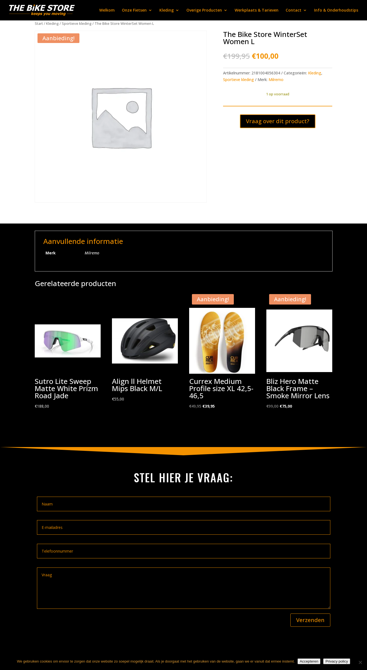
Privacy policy (336, 661)
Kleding (166, 10)
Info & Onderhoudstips (336, 10)
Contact (293, 10)
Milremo (276, 79)
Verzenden (310, 620)
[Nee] (360, 662)
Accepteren (309, 661)
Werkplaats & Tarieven (256, 10)
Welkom (107, 10)
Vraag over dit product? (277, 121)
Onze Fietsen (134, 10)
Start (39, 23)
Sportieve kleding (77, 23)
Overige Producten (204, 10)
